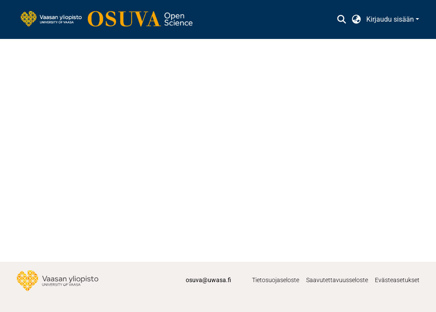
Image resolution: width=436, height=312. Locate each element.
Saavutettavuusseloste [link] (337, 280)
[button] (341, 19)
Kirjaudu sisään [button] (391, 19)
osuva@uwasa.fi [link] (208, 280)
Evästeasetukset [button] (397, 280)
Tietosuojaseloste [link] (275, 280)
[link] (111, 19)
